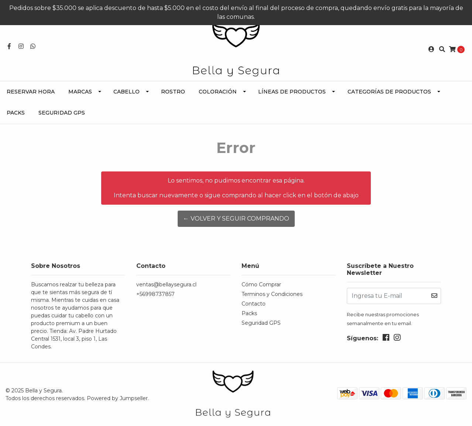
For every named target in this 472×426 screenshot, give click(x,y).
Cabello (126, 91)
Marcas (80, 91)
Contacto (254, 303)
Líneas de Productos (292, 91)
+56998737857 (155, 294)
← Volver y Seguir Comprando (236, 218)
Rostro (173, 91)
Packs (16, 112)
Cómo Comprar (261, 284)
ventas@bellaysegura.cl (166, 284)
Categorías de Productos (389, 91)
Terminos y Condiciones (272, 294)
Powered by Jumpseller (117, 398)
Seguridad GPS (61, 112)
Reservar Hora (31, 91)
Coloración (218, 91)
